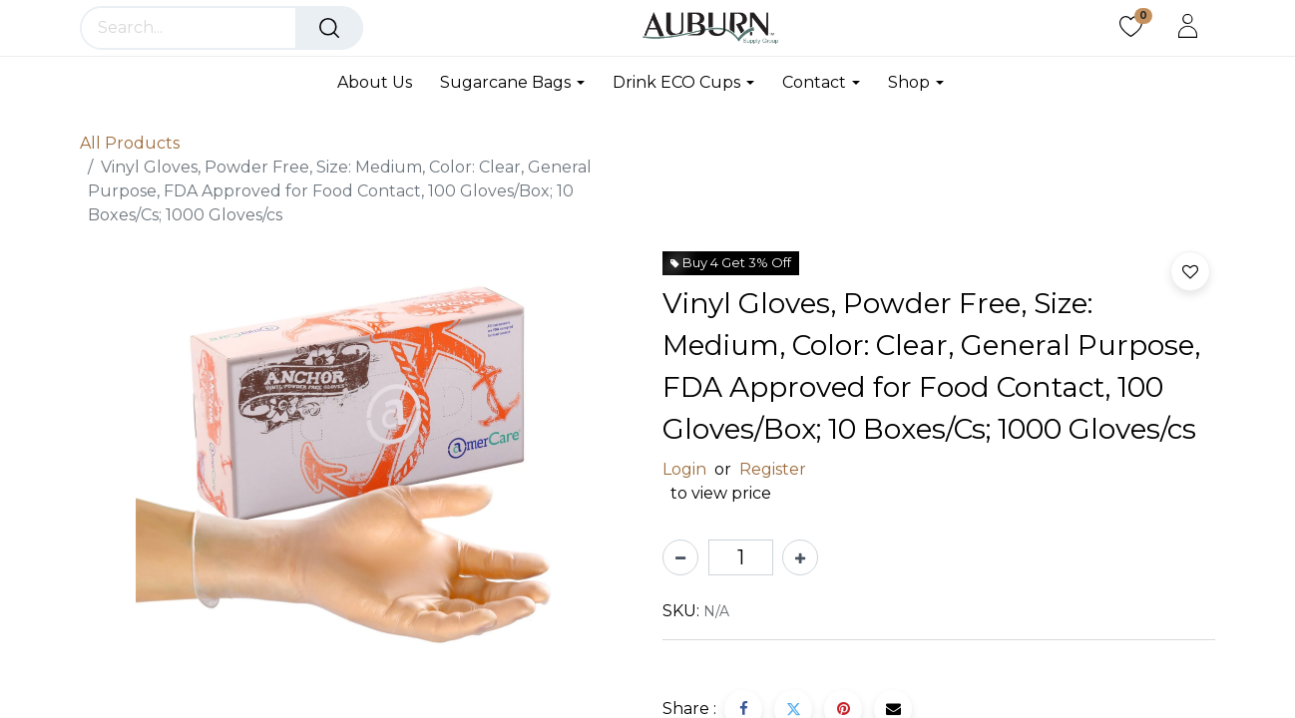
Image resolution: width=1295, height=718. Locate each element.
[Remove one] (680, 557)
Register (772, 469)
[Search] (329, 28)
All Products (130, 143)
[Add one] (800, 557)
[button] (1190, 271)
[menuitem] (381, 82)
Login (684, 469)
